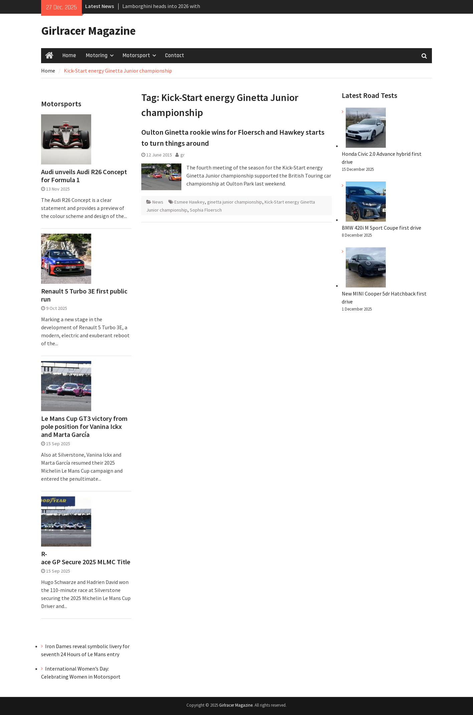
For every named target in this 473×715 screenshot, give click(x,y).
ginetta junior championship (234, 202)
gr (182, 155)
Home (69, 55)
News (157, 202)
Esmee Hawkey (189, 202)
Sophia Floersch (206, 210)
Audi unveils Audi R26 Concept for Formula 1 (84, 176)
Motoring (97, 55)
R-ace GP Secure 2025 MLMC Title (85, 558)
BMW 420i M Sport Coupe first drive (381, 227)
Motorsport (136, 55)
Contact (174, 55)
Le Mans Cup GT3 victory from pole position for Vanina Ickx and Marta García (84, 426)
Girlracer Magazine (88, 30)
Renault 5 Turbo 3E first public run (84, 295)
